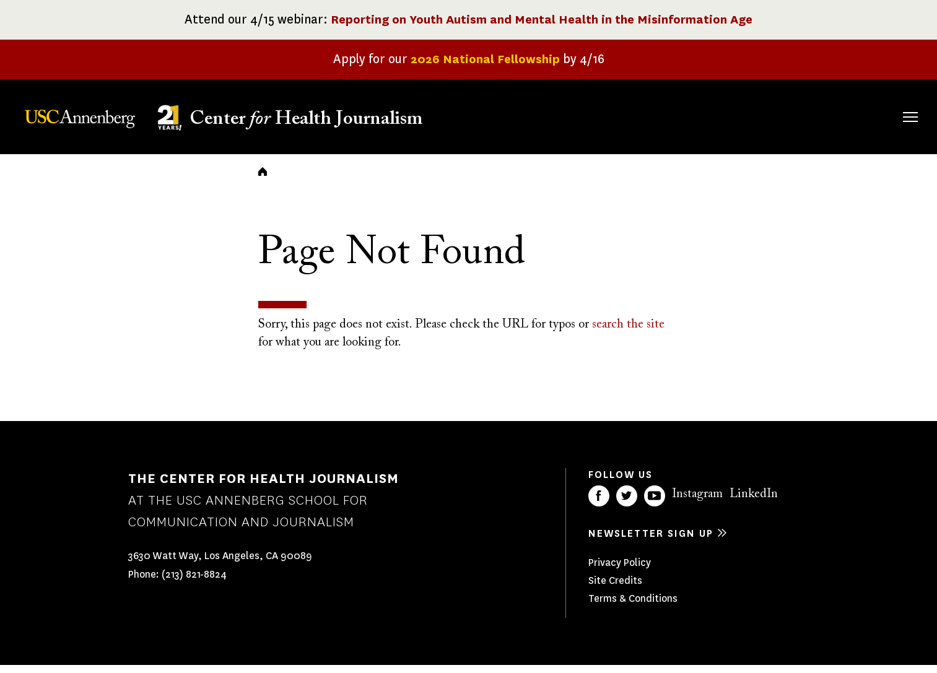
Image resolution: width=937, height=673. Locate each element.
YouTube (654, 504)
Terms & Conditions (633, 606)
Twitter (626, 504)
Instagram (697, 502)
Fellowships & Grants (608, 123)
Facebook (598, 504)
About (536, 114)
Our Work (694, 114)
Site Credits (615, 588)
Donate (851, 114)
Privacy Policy (619, 570)
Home (262, 179)
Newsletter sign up (650, 541)
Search (892, 104)
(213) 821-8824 (194, 582)
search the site (628, 333)
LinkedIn (754, 502)
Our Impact (775, 114)
